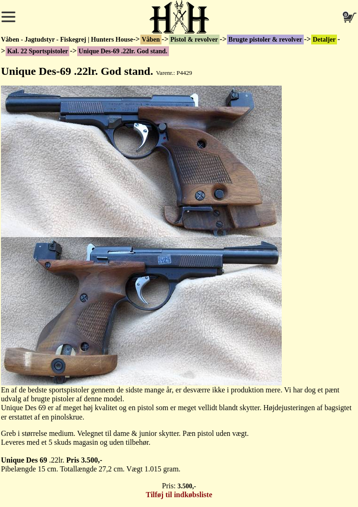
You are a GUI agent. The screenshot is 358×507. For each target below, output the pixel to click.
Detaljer (324, 39)
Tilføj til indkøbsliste (179, 495)
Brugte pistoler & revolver (265, 39)
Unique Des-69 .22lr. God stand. (123, 51)
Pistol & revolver (194, 39)
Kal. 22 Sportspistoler (37, 51)
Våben (151, 39)
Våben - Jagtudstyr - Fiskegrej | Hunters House (67, 39)
